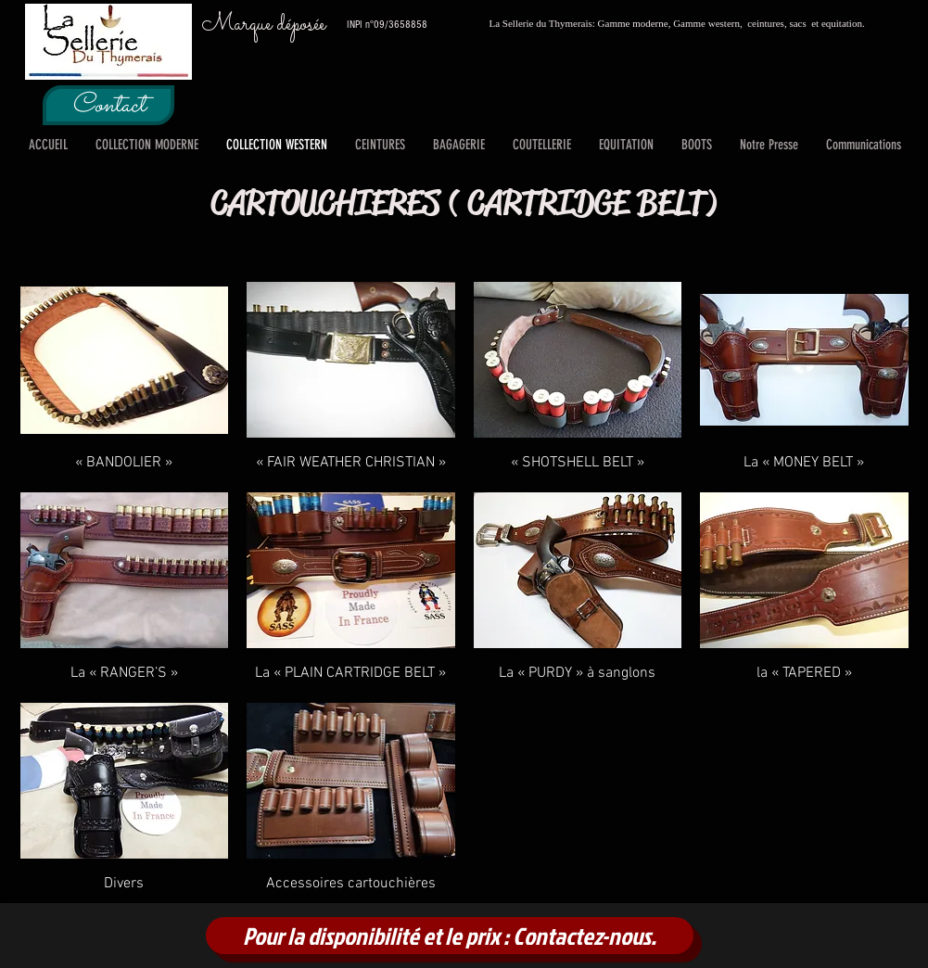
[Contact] (108, 105)
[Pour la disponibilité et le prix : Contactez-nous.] (449, 935)
